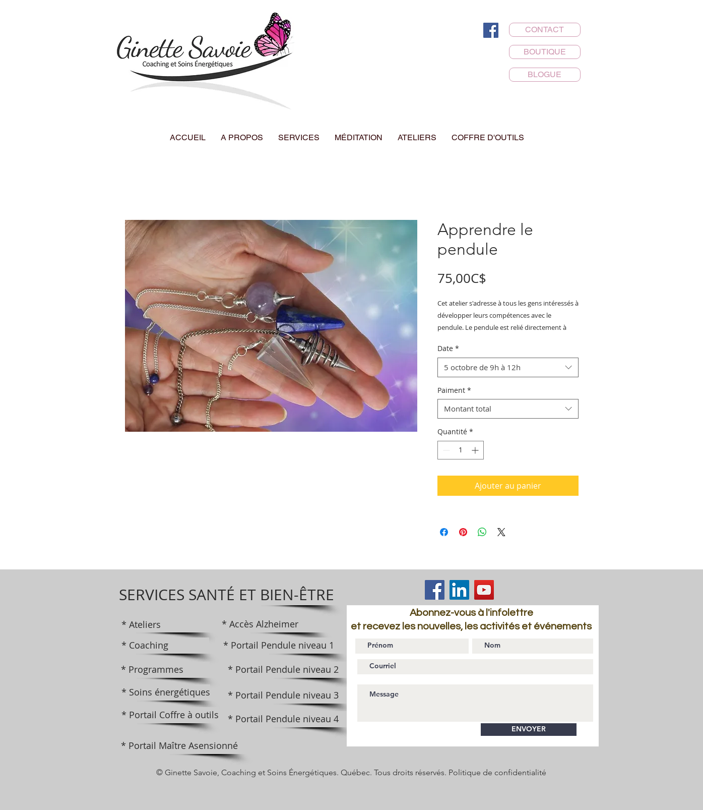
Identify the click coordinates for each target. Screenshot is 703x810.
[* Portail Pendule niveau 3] (283, 695)
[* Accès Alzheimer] (260, 624)
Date (448, 348)
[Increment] (476, 450)
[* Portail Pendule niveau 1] (278, 646)
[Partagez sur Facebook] (444, 532)
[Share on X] (501, 532)
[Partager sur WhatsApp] (482, 532)
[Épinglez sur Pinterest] (463, 532)
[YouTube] (484, 590)
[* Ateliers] (165, 624)
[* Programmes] (165, 670)
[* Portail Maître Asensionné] (179, 746)
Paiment (454, 390)
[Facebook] (490, 30)
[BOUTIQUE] (545, 52)
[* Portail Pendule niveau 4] (283, 719)
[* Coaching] (165, 646)
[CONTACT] (545, 30)
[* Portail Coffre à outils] (170, 715)
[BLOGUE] (545, 75)
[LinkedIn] (459, 590)
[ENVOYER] (529, 729)
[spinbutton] (461, 450)
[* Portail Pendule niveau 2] (283, 670)
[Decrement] (445, 450)
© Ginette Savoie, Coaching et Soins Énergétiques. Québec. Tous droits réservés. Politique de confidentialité (351, 772)
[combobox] (508, 367)
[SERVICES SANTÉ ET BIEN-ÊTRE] (226, 594)
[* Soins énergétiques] (165, 692)
